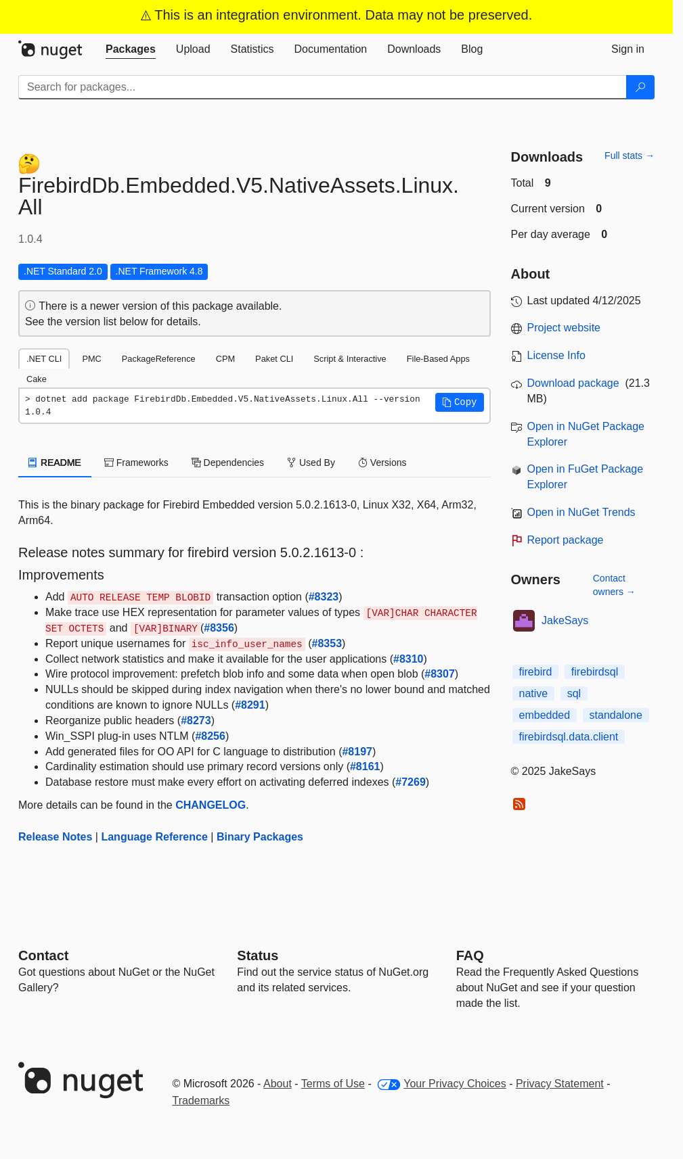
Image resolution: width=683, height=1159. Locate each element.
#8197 (357, 751)
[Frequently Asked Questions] (470, 955)
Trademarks (201, 1100)
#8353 (327, 643)
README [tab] (54, 462)
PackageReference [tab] (159, 359)
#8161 (365, 766)
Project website (564, 327)
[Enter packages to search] (322, 87)
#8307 (439, 674)
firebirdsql (594, 672)
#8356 (219, 628)
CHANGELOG (210, 805)
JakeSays (565, 620)
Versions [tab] (382, 462)
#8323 (324, 596)
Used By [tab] (311, 462)
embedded (545, 715)
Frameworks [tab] (136, 462)
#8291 (250, 705)
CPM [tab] (225, 359)
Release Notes (55, 837)
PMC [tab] (91, 359)
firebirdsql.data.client (569, 736)
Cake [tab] (36, 379)
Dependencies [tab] (228, 462)
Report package (565, 540)
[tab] (130, 49)
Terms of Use (333, 1083)
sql (574, 693)
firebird (535, 672)
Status (257, 955)
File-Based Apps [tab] (438, 359)
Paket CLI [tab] (274, 359)
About (277, 1083)
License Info (556, 355)
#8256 (210, 736)
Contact (43, 955)
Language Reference (154, 837)
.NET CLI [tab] (44, 359)
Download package (573, 383)
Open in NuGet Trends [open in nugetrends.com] (581, 512)
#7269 (410, 782)
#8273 (196, 720)
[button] (459, 402)
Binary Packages (260, 837)
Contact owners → (614, 585)
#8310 (408, 659)
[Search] (640, 87)
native (533, 693)
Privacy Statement (560, 1083)
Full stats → (629, 155)
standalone (616, 715)
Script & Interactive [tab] (349, 359)
